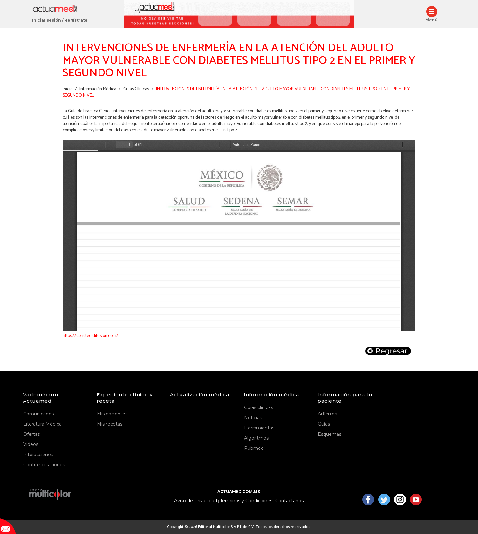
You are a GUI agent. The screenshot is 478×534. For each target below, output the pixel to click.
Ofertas (31, 434)
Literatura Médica (42, 424)
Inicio (67, 89)
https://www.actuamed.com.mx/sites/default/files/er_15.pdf (239, 235)
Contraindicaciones (44, 465)
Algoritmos (256, 438)
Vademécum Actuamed (40, 398)
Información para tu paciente (345, 398)
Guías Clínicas (136, 89)
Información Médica (97, 89)
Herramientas (259, 428)
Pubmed (254, 448)
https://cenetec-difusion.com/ (90, 335)
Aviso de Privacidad (195, 500)
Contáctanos (289, 500)
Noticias (253, 418)
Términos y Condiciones (246, 500)
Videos (30, 444)
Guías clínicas (258, 407)
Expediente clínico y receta (125, 398)
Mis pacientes (112, 414)
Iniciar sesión (46, 20)
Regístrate (76, 20)
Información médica (271, 395)
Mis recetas (109, 424)
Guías (324, 424)
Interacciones (38, 454)
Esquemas (329, 434)
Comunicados (38, 414)
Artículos (327, 414)
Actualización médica (199, 395)
